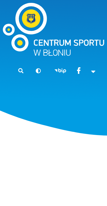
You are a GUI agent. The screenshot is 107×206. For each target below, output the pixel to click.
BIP (60, 71)
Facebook (78, 71)
